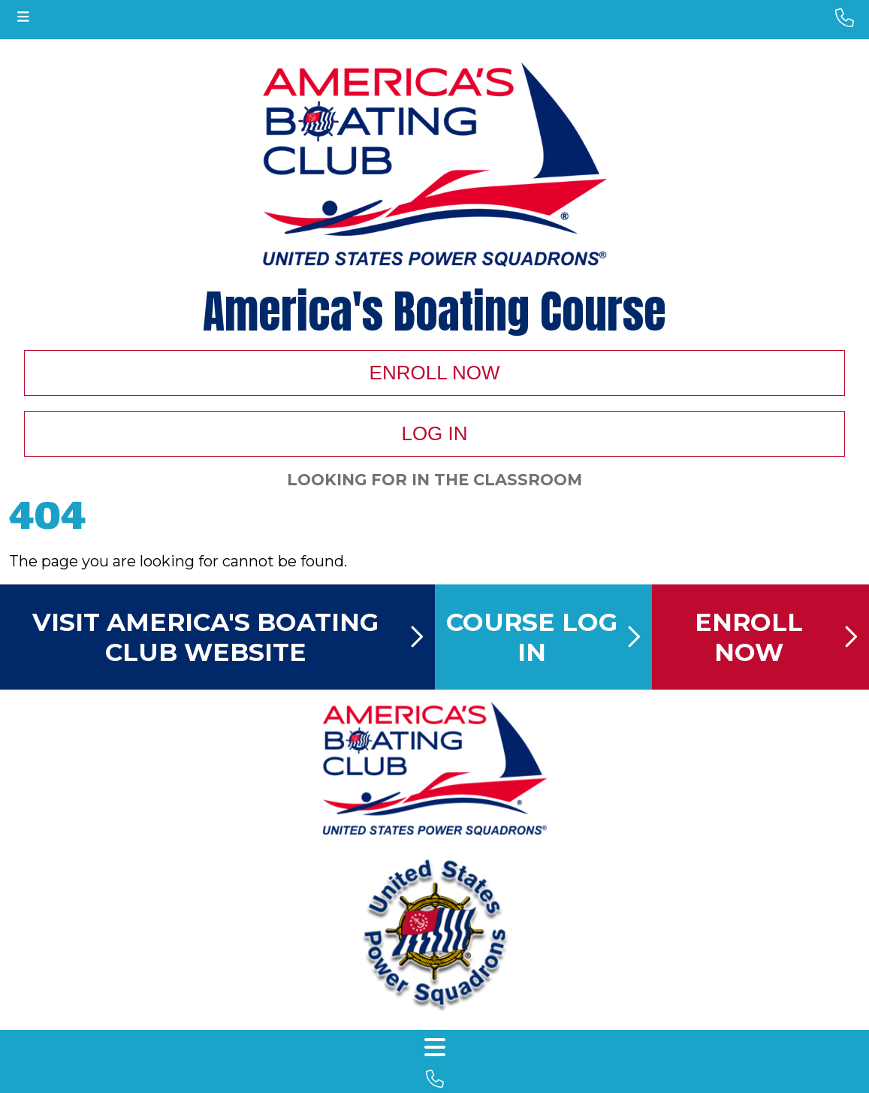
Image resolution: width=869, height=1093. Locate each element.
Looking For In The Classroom (434, 479)
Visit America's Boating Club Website (227, 637)
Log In (434, 433)
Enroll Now (435, 372)
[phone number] (844, 18)
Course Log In (543, 637)
